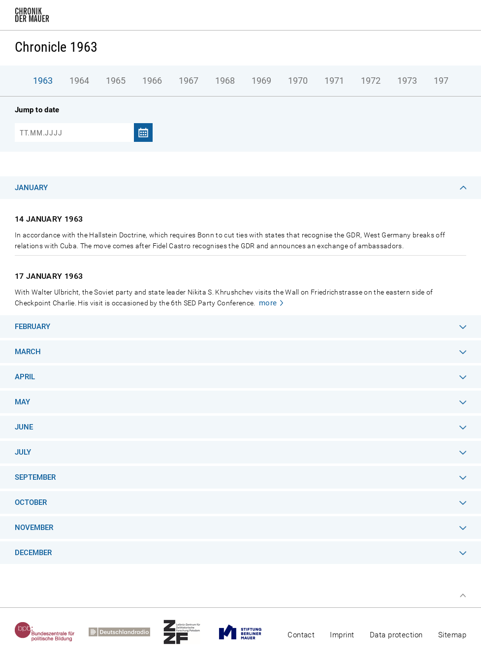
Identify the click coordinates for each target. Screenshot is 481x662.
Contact (301, 634)
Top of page (462, 595)
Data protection (396, 634)
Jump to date (37, 109)
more (268, 302)
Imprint (342, 634)
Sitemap (452, 634)
